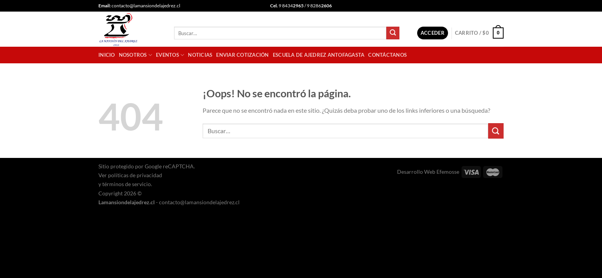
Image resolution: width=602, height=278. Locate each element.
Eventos (170, 55)
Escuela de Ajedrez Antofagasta (319, 55)
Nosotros (135, 55)
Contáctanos (387, 55)
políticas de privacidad (135, 175)
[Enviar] (392, 33)
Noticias (200, 55)
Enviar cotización (242, 55)
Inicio (106, 55)
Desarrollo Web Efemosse (428, 171)
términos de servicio (126, 184)
